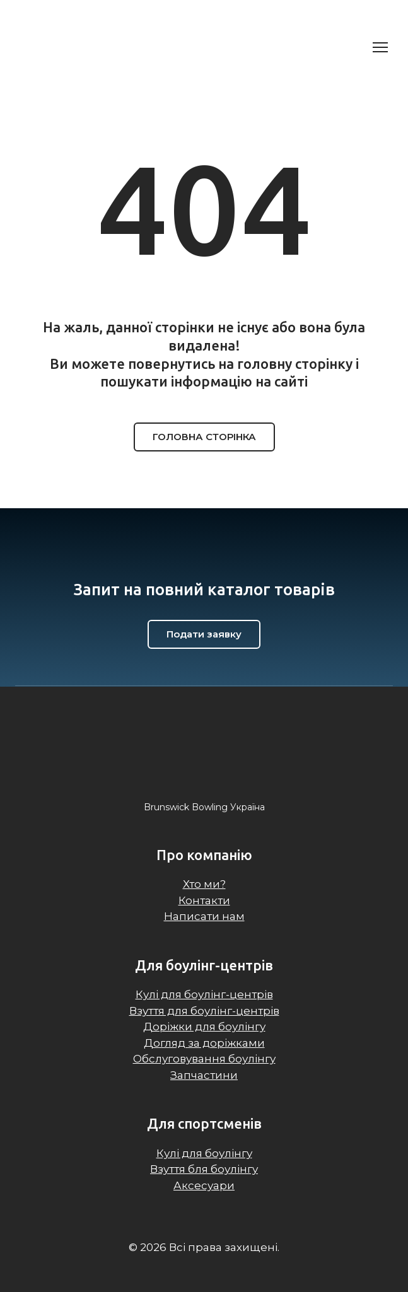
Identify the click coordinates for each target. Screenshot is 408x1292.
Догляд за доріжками (204, 1043)
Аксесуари (204, 1185)
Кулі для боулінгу (204, 1153)
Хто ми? (204, 884)
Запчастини (204, 1075)
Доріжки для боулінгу (204, 1026)
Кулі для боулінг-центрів (204, 994)
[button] (204, 436)
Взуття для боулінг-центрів (204, 1010)
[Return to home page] (81, 47)
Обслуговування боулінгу (204, 1058)
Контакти (204, 900)
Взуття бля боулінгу (204, 1169)
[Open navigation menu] (380, 47)
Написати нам (204, 916)
